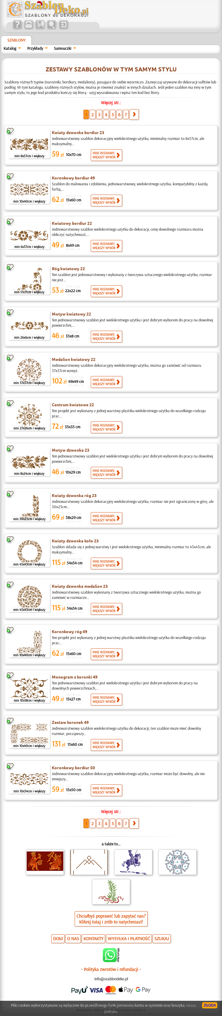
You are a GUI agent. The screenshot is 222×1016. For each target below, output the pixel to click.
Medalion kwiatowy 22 (73, 359)
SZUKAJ (161, 938)
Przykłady (35, 48)
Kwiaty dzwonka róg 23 (74, 495)
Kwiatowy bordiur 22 (72, 223)
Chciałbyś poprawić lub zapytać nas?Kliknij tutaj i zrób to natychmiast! (111, 919)
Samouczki (62, 48)
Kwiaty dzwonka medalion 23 (80, 586)
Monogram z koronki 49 (75, 676)
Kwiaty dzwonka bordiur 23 (78, 132)
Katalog (10, 48)
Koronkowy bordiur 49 (73, 177)
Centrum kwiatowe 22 (73, 404)
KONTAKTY (93, 938)
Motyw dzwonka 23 (70, 450)
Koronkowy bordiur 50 (73, 767)
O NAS (73, 938)
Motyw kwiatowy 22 (71, 313)
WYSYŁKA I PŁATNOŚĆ (129, 938)
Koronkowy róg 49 (69, 631)
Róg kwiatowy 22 (68, 268)
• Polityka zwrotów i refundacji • (111, 969)
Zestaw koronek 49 (70, 722)
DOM (58, 938)
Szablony (16, 40)
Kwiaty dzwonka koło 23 (75, 540)
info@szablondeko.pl (111, 978)
